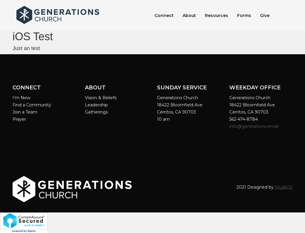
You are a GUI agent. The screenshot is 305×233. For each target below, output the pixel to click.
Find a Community (32, 105)
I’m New (21, 97)
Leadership (96, 105)
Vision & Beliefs (100, 97)
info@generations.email (254, 126)
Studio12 (283, 187)
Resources (216, 15)
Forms (244, 15)
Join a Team (25, 112)
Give (265, 15)
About (189, 15)
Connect (164, 15)
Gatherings (96, 112)
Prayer (19, 119)
